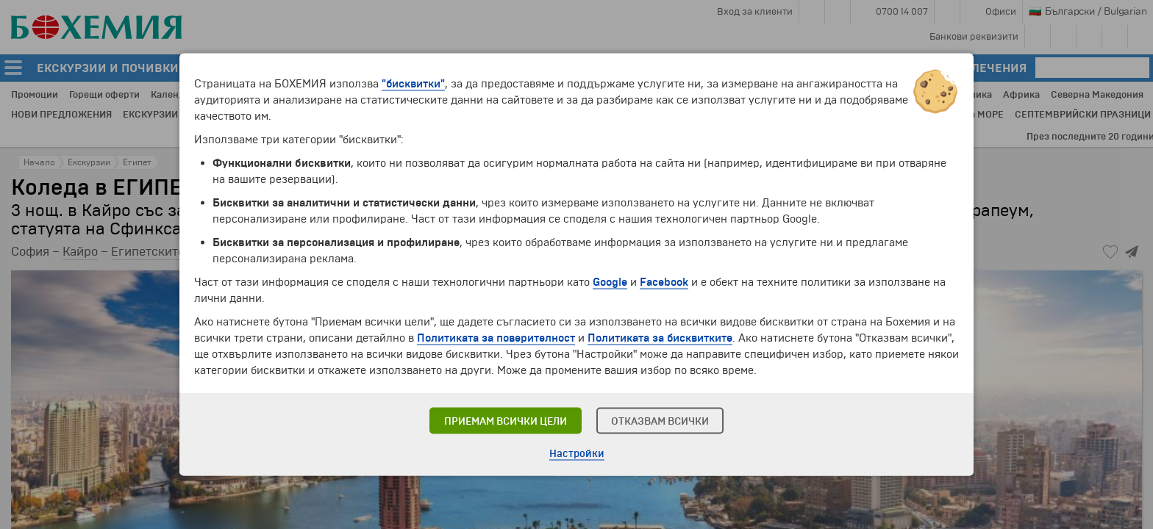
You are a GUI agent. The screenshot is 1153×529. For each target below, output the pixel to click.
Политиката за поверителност (496, 338)
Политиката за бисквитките (660, 338)
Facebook (664, 282)
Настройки (576, 453)
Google (610, 282)
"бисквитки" (413, 83)
